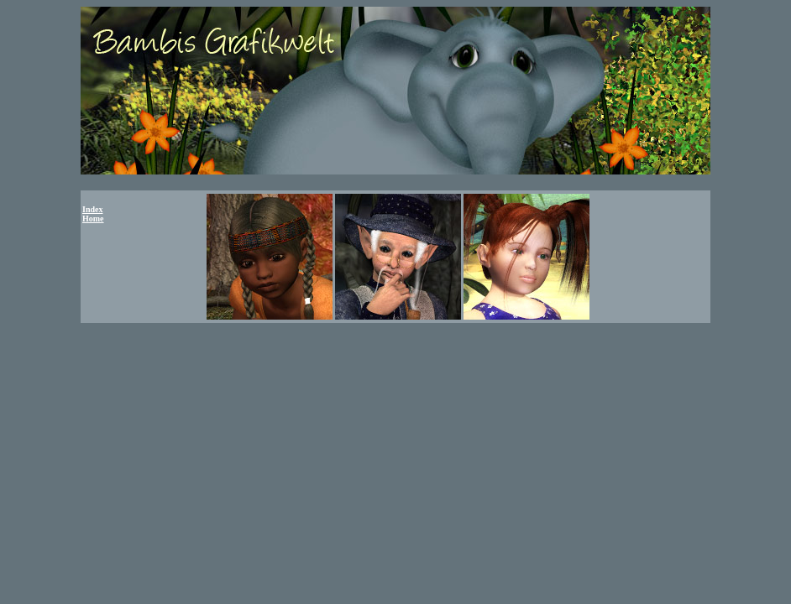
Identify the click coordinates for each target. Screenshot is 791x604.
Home (93, 218)
